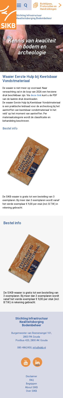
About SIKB (31, 387)
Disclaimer (31, 376)
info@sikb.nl (39, 347)
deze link (36, 95)
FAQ (31, 380)
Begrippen (31, 383)
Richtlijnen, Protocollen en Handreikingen (48, 6)
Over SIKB (31, 391)
